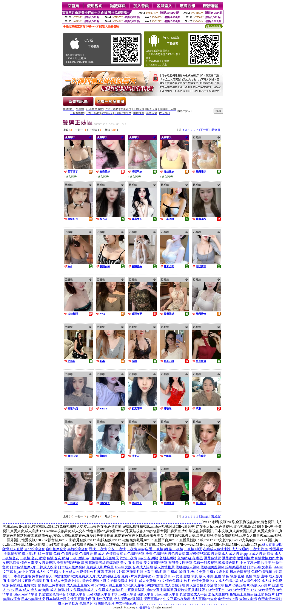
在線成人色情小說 (217, 549)
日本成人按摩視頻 (71, 567)
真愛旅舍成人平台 (193, 594)
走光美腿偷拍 (218, 594)
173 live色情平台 (263, 590)
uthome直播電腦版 (159, 590)
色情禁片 (86, 603)
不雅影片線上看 (138, 572)
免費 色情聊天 (156, 553)
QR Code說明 (213, 26)
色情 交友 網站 (58, 558)
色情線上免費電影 (23, 585)
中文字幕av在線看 (177, 599)
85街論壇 (239, 585)
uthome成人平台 (167, 594)
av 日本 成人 (20, 590)
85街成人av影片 (259, 585)
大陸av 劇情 (248, 599)
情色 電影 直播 (233, 576)
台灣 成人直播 (12, 549)
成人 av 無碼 (40, 590)
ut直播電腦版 (135, 590)
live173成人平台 (99, 594)
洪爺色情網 (212, 558)
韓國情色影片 (228, 562)
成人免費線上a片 (152, 581)
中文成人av (70, 572)
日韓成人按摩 (46, 567)
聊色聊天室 (176, 553)
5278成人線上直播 (108, 585)
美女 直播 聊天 (131, 562)
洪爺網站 (229, 558)
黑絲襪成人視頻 (188, 567)
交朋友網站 (167, 558)
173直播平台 (143, 607)
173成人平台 (76, 594)
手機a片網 (158, 572)
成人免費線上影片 (67, 581)
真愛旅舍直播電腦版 (189, 590)
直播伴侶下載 (102, 599)
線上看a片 (29, 553)
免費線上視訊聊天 (105, 558)
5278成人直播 (133, 585)
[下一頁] (204, 129)
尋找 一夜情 (98, 549)
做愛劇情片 (245, 558)
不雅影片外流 (115, 572)
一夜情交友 (10, 558)
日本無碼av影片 (58, 599)
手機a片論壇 (176, 572)
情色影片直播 (21, 581)
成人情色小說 (250, 581)
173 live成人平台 (124, 594)
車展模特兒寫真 (198, 553)
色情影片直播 (42, 581)
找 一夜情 (45, 553)
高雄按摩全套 (77, 549)
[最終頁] (216, 129)
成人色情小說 (228, 581)
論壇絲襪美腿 (235, 567)
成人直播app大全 (204, 599)
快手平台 (268, 562)
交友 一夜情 (117, 549)
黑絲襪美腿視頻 (212, 567)
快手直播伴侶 (81, 599)
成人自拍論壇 (175, 585)
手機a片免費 (196, 572)
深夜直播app (152, 599)
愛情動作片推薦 (92, 572)
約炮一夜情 (128, 558)
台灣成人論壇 (142, 567)
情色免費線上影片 (96, 581)
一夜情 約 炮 (259, 549)
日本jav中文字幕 (259, 567)
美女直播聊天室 (155, 562)
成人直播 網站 (272, 544)
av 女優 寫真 (161, 576)
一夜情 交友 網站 (33, 558)
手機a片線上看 (217, 572)
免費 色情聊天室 (65, 553)
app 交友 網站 (148, 558)
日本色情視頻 (240, 572)
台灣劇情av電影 (270, 599)
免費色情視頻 (261, 572)
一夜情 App (135, 549)
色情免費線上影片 (124, 581)
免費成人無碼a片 (111, 590)
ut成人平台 (145, 594)
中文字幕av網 (250, 562)
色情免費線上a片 (204, 581)
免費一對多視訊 (205, 562)
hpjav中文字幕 (24, 572)
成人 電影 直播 (210, 576)
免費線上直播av (241, 594)
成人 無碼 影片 (61, 590)
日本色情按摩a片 (22, 567)
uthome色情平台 (26, 594)
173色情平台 (215, 590)
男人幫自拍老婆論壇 (201, 585)
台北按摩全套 (34, 549)
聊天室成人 (219, 553)
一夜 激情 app (80, 558)
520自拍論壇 (154, 585)
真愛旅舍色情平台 (52, 594)
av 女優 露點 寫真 (185, 576)
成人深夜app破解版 (128, 599)
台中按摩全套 (56, 549)
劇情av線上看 (228, 599)
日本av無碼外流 (33, 599)
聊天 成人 (274, 553)
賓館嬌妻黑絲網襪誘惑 (102, 562)
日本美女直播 (20, 576)
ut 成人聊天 (257, 553)
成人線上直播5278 (80, 585)
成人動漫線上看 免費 (112, 576)
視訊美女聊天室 (180, 562)
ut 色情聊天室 (134, 553)
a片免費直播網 (140, 576)
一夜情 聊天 (193, 549)
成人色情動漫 (68, 603)
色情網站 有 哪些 (190, 558)
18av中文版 (123, 567)
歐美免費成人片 (83, 576)
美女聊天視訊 (45, 562)
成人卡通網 (240, 549)
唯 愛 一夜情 (154, 549)
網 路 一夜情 (173, 549)
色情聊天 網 (88, 553)
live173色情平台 (238, 590)
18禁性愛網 (62, 576)
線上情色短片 (264, 594)
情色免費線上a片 (178, 581)
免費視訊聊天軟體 (70, 562)
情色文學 (27, 562)
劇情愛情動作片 (267, 558)
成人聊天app (238, 553)
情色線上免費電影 (52, 585)
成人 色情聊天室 (110, 553)
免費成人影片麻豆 (100, 567)
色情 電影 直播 (256, 576)
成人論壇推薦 (164, 567)
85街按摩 (225, 585)
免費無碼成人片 (85, 590)
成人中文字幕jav (48, 572)
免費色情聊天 (42, 576)
